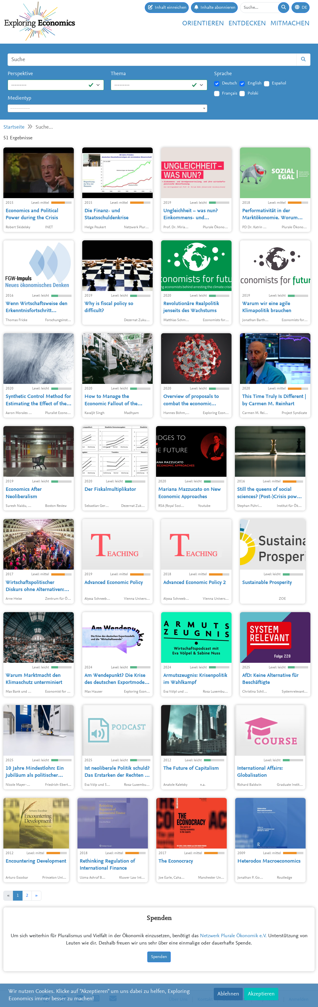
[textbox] (107, 109)
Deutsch (229, 83)
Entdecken (247, 24)
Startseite (14, 127)
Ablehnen (228, 994)
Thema (118, 74)
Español (279, 83)
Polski (253, 93)
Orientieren (203, 24)
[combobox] (107, 108)
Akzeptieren (261, 994)
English (255, 83)
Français (229, 93)
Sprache (223, 74)
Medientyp (19, 98)
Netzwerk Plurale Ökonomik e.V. (233, 936)
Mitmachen (290, 24)
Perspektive (20, 74)
